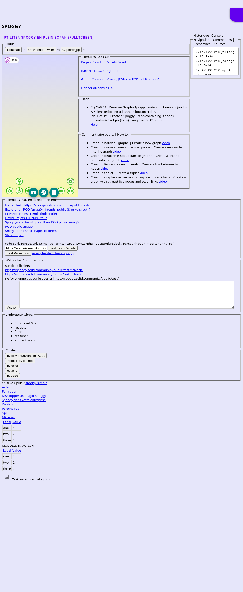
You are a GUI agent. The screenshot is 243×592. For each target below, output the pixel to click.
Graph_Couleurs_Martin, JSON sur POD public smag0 (44, 222)
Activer (12, 416)
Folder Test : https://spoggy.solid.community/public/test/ (47, 314)
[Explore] (83, 192)
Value (16, 531)
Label (7, 531)
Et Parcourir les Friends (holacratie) (31, 322)
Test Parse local (18, 362)
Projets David (15, 205)
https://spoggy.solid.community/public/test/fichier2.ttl (45, 383)
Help (18, 259)
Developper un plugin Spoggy (24, 504)
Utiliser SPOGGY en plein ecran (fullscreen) (49, 37)
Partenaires (10, 517)
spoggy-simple (36, 491)
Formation (9, 500)
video (90, 277)
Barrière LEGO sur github (23, 213)
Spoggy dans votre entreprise (24, 509)
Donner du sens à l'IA (21, 231)
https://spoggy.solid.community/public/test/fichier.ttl (44, 378)
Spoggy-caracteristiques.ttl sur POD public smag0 (42, 331)
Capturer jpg (71, 50)
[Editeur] (94, 192)
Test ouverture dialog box (31, 588)
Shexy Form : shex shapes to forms (31, 339)
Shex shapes (14, 344)
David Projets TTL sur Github (26, 326)
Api (4, 521)
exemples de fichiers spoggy (53, 362)
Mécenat (8, 526)
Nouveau (13, 50)
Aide (5, 496)
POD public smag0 (19, 335)
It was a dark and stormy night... (217, 61)
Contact (7, 513)
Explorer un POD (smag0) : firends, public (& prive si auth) (47, 318)
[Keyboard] (73, 192)
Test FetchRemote (62, 357)
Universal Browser (41, 50)
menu (236, 15)
